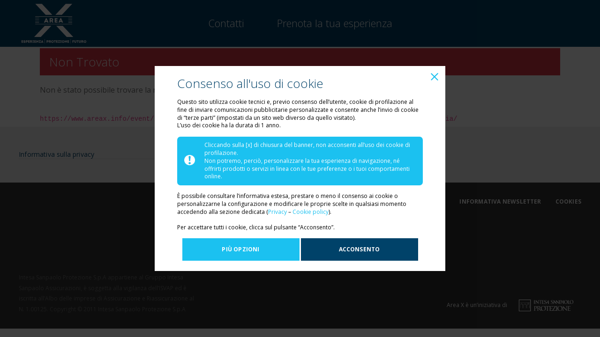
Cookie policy (310, 212)
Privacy (278, 212)
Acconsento (359, 249)
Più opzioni (240, 249)
